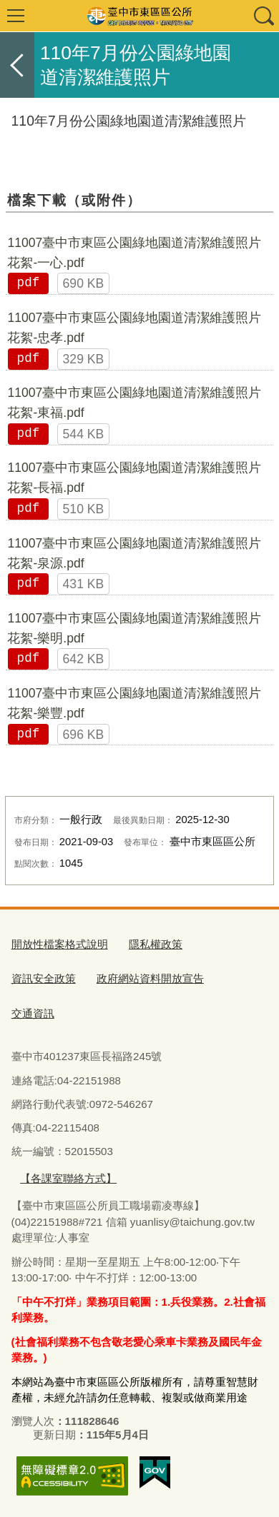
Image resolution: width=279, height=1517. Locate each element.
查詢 (263, 15)
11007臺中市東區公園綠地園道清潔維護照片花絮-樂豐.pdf (134, 703)
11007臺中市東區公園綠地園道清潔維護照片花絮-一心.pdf (134, 253)
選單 (15, 15)
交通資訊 (32, 1013)
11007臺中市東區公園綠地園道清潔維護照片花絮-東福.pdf (134, 402)
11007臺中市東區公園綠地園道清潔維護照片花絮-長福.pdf (134, 477)
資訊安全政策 (43, 978)
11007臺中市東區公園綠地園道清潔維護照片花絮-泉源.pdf (134, 553)
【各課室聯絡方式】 (68, 1178)
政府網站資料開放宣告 (150, 978)
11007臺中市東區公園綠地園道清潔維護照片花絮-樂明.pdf (134, 628)
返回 (17, 65)
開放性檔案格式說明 (59, 944)
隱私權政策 (155, 944)
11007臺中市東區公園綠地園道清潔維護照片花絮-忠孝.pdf (134, 328)
